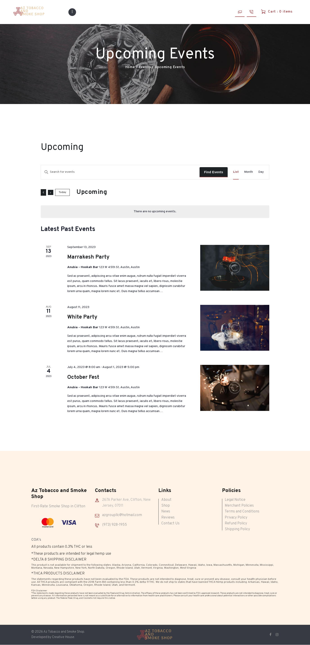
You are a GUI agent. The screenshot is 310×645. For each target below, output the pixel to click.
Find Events (213, 172)
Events (145, 67)
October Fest (83, 377)
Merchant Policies (239, 505)
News (165, 511)
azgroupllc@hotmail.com (122, 515)
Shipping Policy (237, 529)
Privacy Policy (236, 517)
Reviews (168, 517)
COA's (36, 540)
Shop (165, 505)
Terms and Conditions (242, 511)
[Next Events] (50, 192)
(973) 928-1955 (114, 525)
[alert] (155, 211)
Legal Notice (235, 500)
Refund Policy (236, 523)
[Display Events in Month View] (248, 172)
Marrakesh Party (88, 257)
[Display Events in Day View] (261, 172)
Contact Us (170, 523)
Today (62, 192)
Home (130, 67)
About (166, 500)
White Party (82, 317)
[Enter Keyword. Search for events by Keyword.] (120, 172)
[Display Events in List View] (236, 172)
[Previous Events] (43, 192)
